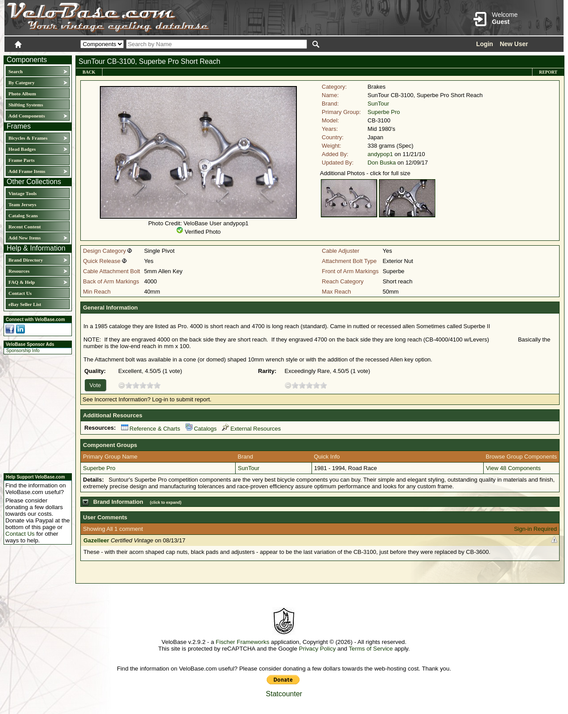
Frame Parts (21, 160)
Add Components (26, 115)
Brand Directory (25, 260)
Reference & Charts (150, 428)
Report (548, 72)
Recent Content (24, 226)
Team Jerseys (22, 204)
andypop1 (380, 154)
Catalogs (201, 428)
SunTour (378, 103)
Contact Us (20, 293)
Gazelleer (96, 540)
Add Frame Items (26, 171)
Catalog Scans (23, 215)
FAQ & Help (21, 282)
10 (157, 385)
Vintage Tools (22, 193)
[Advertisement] (35, 412)
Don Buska (381, 162)
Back (89, 72)
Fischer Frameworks (242, 642)
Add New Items (24, 237)
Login (484, 43)
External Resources (251, 428)
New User (514, 43)
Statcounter (284, 694)
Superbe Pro (383, 112)
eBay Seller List (24, 304)
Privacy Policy (317, 648)
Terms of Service (371, 648)
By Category (21, 82)
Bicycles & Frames (28, 138)
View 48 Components (513, 468)
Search (15, 71)
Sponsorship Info (22, 350)
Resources (18, 271)
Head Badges (22, 149)
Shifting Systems (25, 104)
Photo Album (22, 93)
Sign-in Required (535, 529)
